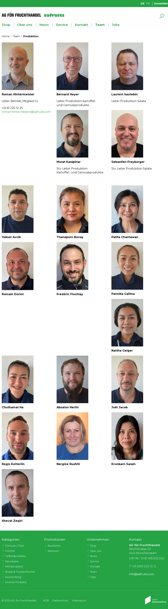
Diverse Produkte (16, 582)
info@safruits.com (141, 574)
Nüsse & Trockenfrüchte (20, 571)
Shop (6, 24)
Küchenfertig (13, 577)
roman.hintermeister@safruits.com (26, 111)
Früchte (10, 551)
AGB (46, 600)
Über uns (24, 24)
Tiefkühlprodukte (15, 556)
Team (100, 24)
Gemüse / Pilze (14, 545)
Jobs (116, 24)
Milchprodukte (14, 566)
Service (62, 24)
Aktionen (53, 551)
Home (6, 36)
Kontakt (81, 24)
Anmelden (161, 3)
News (44, 24)
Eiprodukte (12, 561)
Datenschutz (60, 600)
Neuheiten (54, 545)
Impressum (79, 600)
